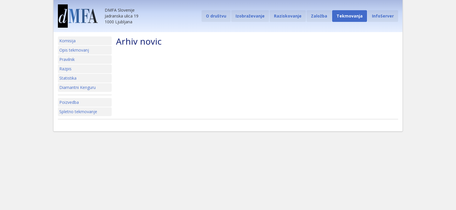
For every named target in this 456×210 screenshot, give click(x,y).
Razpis (65, 68)
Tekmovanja (349, 16)
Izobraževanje (250, 16)
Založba (319, 16)
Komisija (67, 40)
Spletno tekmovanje (78, 111)
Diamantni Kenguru (77, 87)
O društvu (216, 16)
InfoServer (383, 16)
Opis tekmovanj (74, 50)
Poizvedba (69, 102)
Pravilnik (67, 59)
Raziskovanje (288, 16)
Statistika (67, 78)
